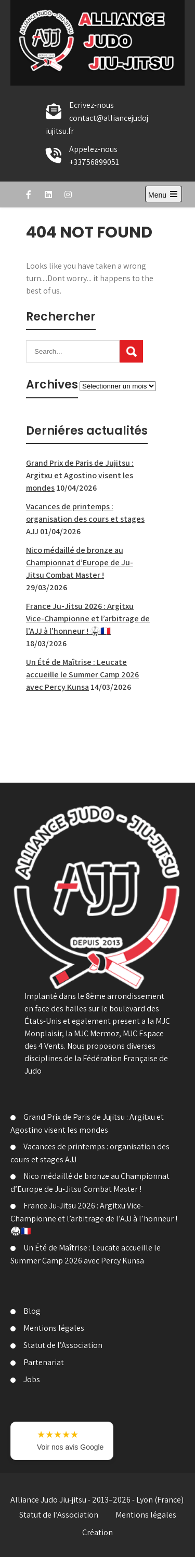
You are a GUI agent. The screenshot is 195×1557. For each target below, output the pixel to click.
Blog (32, 1310)
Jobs (31, 1379)
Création (97, 1532)
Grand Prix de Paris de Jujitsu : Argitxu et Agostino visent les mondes (80, 475)
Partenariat (43, 1362)
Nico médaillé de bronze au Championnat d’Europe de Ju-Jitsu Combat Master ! (79, 562)
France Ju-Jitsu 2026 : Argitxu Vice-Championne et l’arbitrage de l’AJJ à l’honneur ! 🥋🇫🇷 (88, 618)
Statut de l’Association (62, 1345)
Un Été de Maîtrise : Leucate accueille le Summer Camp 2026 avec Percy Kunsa (82, 674)
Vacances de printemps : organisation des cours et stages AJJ (85, 519)
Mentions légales (53, 1328)
